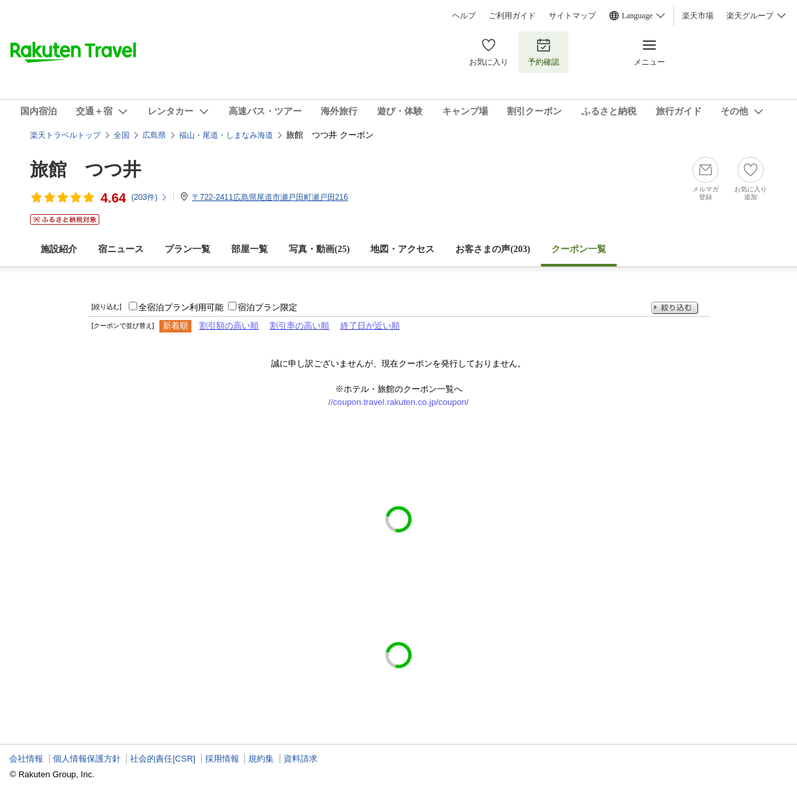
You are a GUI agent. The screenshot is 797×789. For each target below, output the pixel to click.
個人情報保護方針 (87, 759)
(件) (149, 197)
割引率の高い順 (299, 325)
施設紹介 (59, 249)
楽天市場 (697, 15)
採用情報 (222, 759)
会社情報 (26, 759)
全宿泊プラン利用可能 (180, 307)
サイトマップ (572, 15)
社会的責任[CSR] (162, 759)
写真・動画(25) (319, 249)
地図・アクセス (402, 249)
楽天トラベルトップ (65, 135)
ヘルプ (464, 15)
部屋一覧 (249, 249)
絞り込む (674, 308)
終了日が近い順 (370, 325)
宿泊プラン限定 (267, 307)
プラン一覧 (187, 249)
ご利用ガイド (512, 15)
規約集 (261, 759)
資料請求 (300, 759)
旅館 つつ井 (85, 169)
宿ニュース (121, 249)
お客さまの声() (492, 249)
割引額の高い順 (229, 325)
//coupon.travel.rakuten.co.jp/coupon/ (399, 402)
